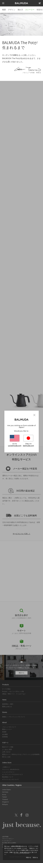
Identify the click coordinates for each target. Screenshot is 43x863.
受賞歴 (4, 732)
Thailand (5, 799)
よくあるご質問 (7, 749)
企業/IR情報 (5, 836)
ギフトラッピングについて (10, 779)
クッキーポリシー (6, 840)
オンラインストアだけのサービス (12, 774)
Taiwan (4, 797)
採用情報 (5, 737)
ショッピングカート (8, 772)
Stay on (28, 441)
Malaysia (5, 804)
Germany (5, 792)
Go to (14, 441)
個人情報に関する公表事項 (9, 843)
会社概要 (5, 734)
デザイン (11, 9)
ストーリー (29, 9)
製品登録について (7, 777)
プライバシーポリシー (8, 838)
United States (6, 790)
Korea (4, 794)
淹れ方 (20, 9)
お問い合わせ (6, 752)
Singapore (5, 802)
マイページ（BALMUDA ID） (11, 769)
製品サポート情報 (7, 747)
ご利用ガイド (6, 767)
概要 (4, 9)
